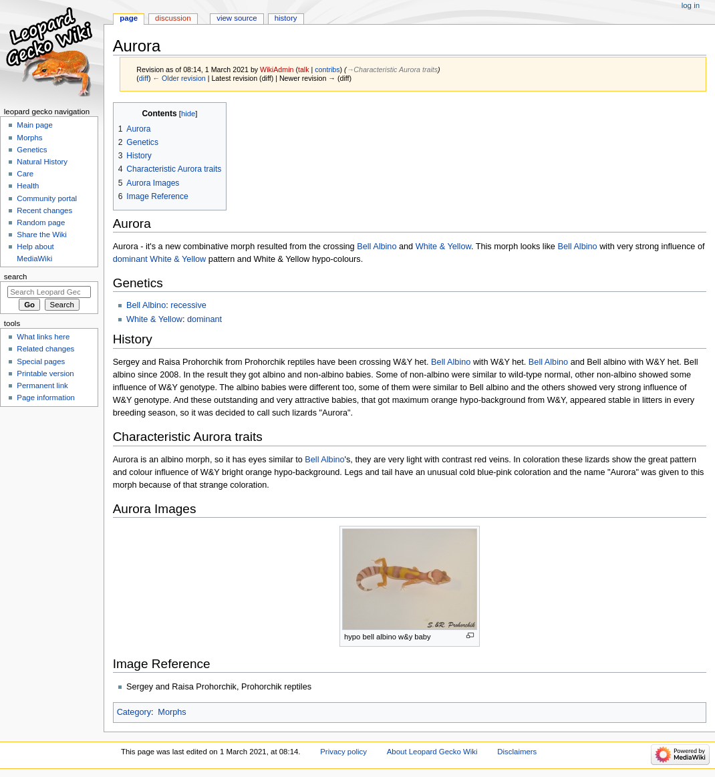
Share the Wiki (41, 234)
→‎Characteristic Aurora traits (392, 69)
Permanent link (42, 385)
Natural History (42, 162)
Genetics (32, 150)
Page (129, 18)
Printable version (45, 373)
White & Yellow (443, 246)
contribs (327, 69)
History (286, 18)
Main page (35, 125)
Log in (691, 5)
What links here (43, 337)
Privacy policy (343, 752)
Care (25, 174)
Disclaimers (517, 752)
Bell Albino (376, 246)
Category (134, 712)
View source (237, 18)
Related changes (45, 349)
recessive (188, 305)
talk (303, 69)
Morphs (172, 712)
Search (15, 277)
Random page (41, 222)
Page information (46, 398)
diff (143, 78)
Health (28, 186)
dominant (130, 259)
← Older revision (178, 78)
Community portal (47, 198)
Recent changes (44, 210)
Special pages (41, 361)
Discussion (172, 18)
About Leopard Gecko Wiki (432, 752)
